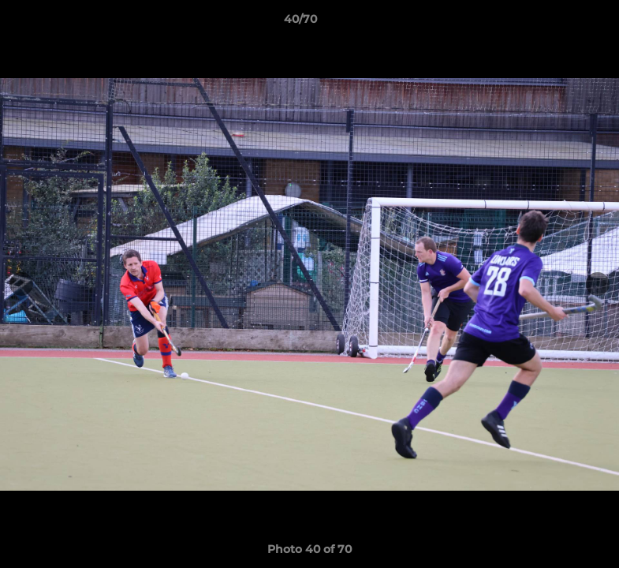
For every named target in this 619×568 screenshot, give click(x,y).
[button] (552, 23)
